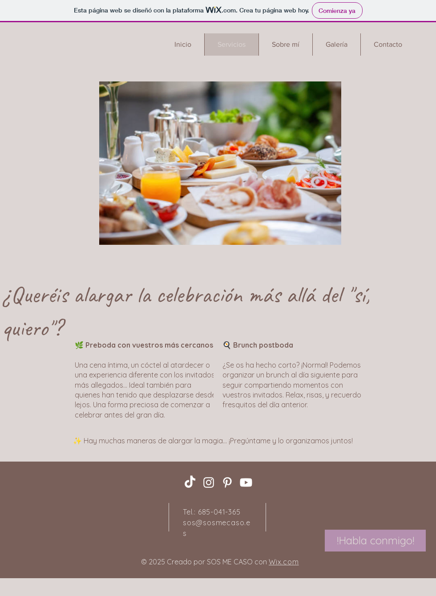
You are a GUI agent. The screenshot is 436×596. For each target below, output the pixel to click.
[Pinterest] (227, 482)
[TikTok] (190, 482)
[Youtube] (246, 482)
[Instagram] (209, 482)
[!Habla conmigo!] (375, 540)
